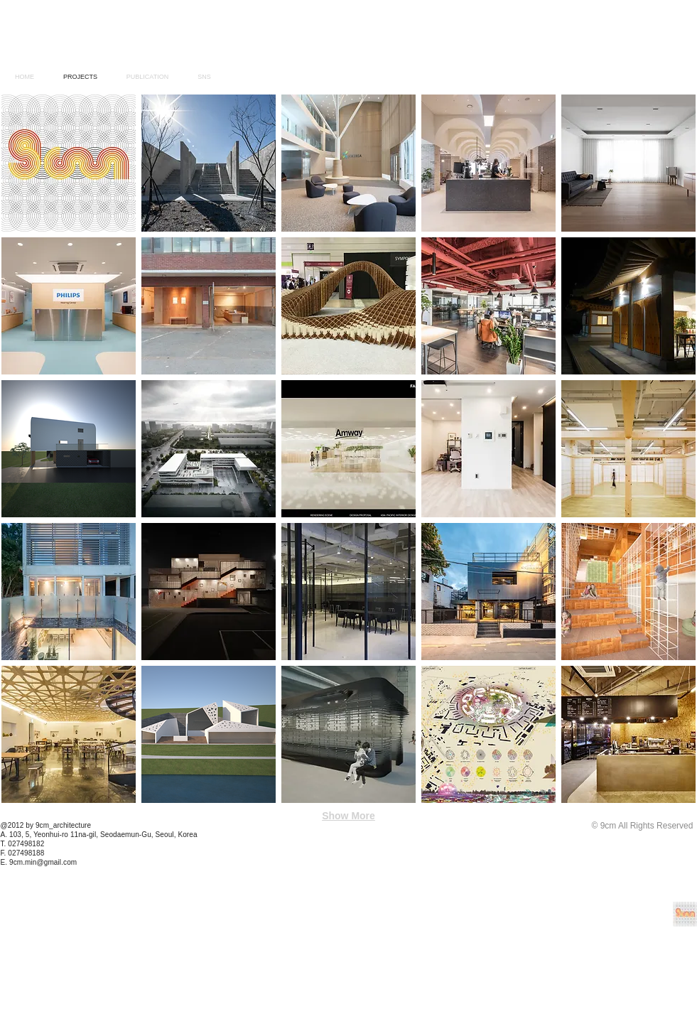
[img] (348, 305)
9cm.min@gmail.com (43, 862)
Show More (348, 815)
